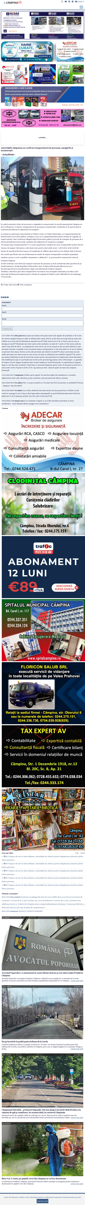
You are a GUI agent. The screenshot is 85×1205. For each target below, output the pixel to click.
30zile (82, 853)
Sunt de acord (42, 1201)
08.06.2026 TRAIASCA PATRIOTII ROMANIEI (22, 911)
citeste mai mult (77, 980)
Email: (4, 312)
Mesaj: (4, 318)
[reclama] (42, 38)
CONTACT (79, 1)
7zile (77, 853)
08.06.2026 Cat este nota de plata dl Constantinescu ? (23, 907)
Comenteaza (7, 328)
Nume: (4, 305)
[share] (1, 297)
